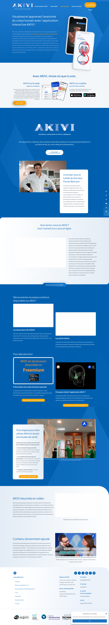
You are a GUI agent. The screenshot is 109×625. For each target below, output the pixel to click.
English (90, 9)
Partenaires (18, 596)
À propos (17, 581)
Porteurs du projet (77, 6)
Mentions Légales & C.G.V (22, 585)
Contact (17, 603)
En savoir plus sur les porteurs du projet (54, 152)
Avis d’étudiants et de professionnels (24, 589)
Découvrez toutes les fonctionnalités (54, 285)
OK (89, 621)
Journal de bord (64, 6)
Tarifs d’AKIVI (54, 6)
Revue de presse (19, 600)
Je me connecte (19, 103)
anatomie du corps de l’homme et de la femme (44, 34)
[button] (106, 613)
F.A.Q (16, 592)
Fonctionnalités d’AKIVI (41, 6)
